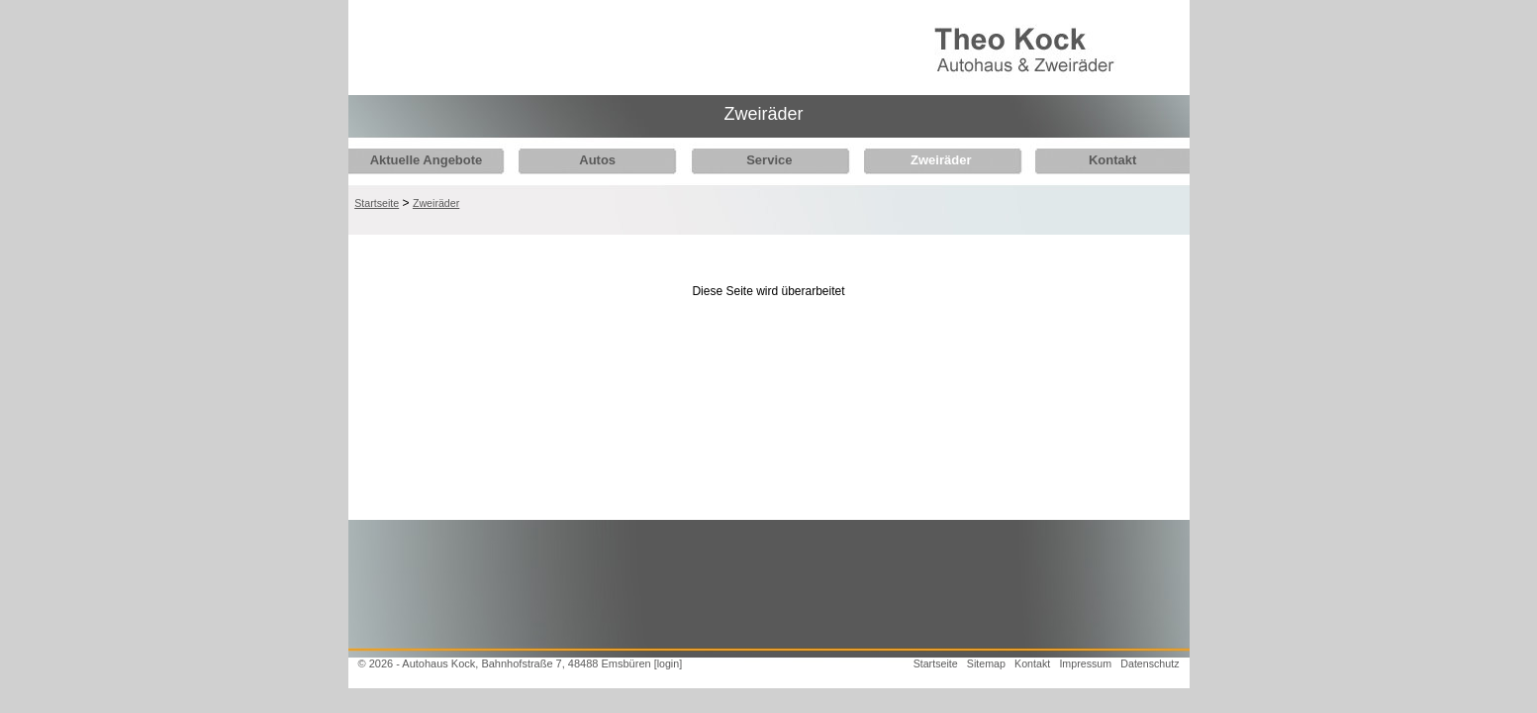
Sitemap (986, 663)
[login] (668, 663)
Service (759, 160)
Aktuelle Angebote (426, 160)
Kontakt (1091, 160)
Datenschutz (1149, 663)
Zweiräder (925, 160)
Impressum (1085, 663)
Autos (592, 160)
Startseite (376, 203)
